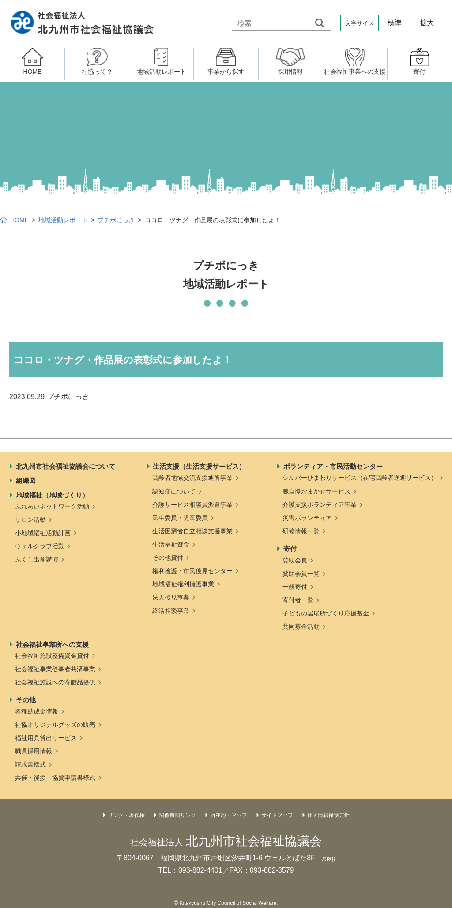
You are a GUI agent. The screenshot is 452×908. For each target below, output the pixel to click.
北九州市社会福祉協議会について (65, 466)
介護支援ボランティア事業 (319, 504)
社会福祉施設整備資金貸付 (52, 655)
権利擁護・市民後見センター (192, 570)
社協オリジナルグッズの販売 (55, 724)
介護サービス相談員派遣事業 (192, 504)
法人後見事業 (170, 597)
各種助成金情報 (36, 711)
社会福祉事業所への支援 (52, 644)
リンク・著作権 (126, 815)
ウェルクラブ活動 (39, 546)
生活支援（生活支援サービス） (199, 466)
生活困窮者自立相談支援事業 (192, 531)
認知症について (174, 491)
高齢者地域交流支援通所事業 (192, 477)
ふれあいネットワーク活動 (52, 506)
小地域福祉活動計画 (43, 532)
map (328, 858)
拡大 (427, 23)
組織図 (26, 480)
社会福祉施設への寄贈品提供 (55, 682)
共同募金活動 (301, 626)
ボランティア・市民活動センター (333, 466)
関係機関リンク (177, 815)
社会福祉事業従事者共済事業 (55, 668)
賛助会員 (294, 560)
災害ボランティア (307, 517)
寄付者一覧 (297, 600)
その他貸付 (167, 557)
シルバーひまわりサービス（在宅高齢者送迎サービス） (359, 477)
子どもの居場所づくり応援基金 (325, 613)
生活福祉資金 (170, 544)
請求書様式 (30, 764)
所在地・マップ (228, 815)
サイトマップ (277, 815)
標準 (395, 23)
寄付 (290, 548)
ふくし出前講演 (36, 559)
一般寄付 (294, 586)
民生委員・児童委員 (180, 517)
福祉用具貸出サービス (46, 737)
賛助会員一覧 (301, 573)
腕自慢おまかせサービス (316, 491)
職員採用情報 (33, 751)
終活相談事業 (170, 610)
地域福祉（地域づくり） (52, 495)
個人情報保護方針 (328, 815)
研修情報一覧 (301, 531)
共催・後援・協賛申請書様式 (55, 777)
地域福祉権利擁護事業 (183, 584)
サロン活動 (30, 519)
